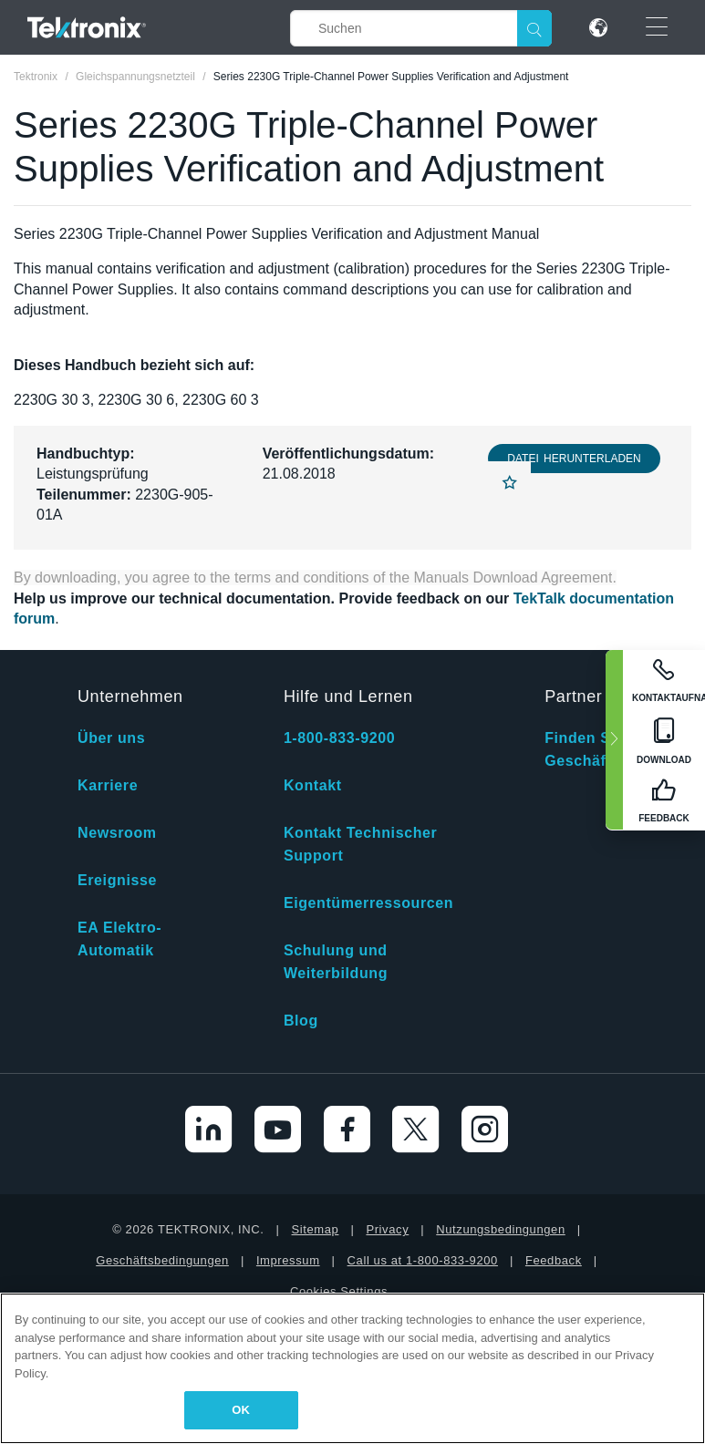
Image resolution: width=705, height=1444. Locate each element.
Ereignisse (117, 880)
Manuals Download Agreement (513, 577)
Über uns (111, 738)
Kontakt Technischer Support (360, 844)
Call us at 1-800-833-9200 (422, 1260)
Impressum (288, 1260)
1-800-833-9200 (339, 738)
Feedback (553, 1260)
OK (241, 1410)
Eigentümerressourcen (368, 903)
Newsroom (117, 833)
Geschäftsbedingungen (162, 1260)
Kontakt (313, 785)
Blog (301, 1020)
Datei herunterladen (573, 458)
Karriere (108, 785)
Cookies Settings (339, 1291)
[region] (352, 1368)
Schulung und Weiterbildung (336, 962)
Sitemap (315, 1229)
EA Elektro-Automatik (119, 939)
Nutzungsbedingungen (500, 1229)
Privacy (387, 1229)
